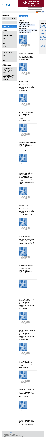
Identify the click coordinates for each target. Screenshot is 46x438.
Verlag (4, 41)
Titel (4, 32)
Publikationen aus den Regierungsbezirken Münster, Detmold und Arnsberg (9, 77)
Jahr (4, 43)
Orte (4, 55)
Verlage (5, 58)
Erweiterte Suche (31, 10)
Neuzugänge (6, 46)
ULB (4, 22)
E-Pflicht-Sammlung (7, 12)
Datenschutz (9, 432)
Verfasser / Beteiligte (8, 35)
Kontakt (19, 436)
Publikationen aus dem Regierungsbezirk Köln (8, 70)
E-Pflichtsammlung (8, 26)
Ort (4, 38)
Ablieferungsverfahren (9, 18)
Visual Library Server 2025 (9, 434)
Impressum (4, 432)
